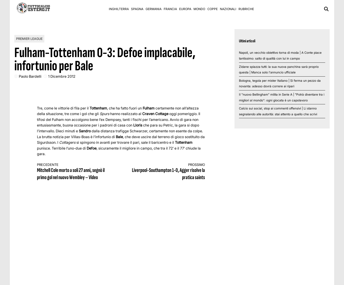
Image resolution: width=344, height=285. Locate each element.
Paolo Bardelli (30, 76)
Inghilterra (119, 9)
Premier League (29, 39)
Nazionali (228, 9)
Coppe (212, 9)
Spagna (137, 9)
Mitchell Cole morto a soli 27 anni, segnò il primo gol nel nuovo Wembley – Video (75, 172)
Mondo (199, 9)
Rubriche (246, 9)
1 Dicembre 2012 (61, 76)
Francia (170, 9)
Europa (185, 9)
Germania (153, 9)
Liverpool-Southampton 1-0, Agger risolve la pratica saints (167, 172)
